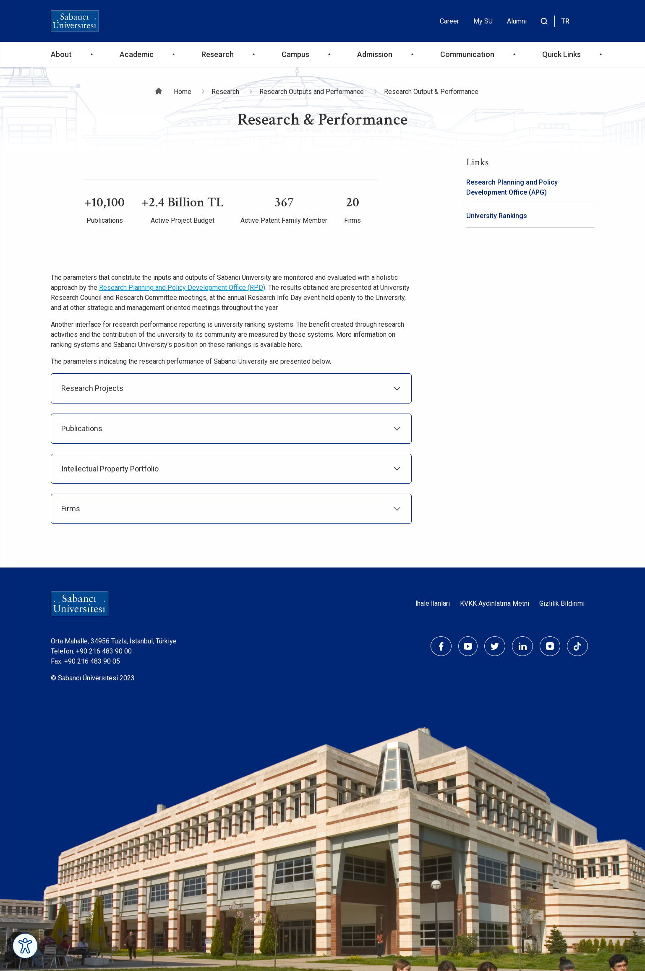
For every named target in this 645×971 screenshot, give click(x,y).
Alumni (517, 21)
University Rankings (496, 216)
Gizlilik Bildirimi (562, 603)
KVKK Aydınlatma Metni (494, 603)
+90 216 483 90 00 (104, 651)
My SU (483, 21)
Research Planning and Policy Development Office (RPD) (182, 288)
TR (565, 21)
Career (449, 21)
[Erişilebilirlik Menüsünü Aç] (25, 945)
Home (182, 92)
